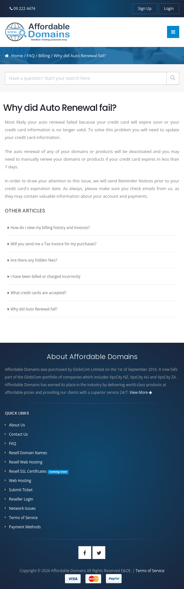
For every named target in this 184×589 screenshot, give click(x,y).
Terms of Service (23, 517)
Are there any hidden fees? (34, 260)
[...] (86, 78)
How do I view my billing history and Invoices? (50, 227)
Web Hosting (20, 480)
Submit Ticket (21, 489)
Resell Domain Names (28, 452)
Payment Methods (25, 526)
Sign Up (145, 8)
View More (141, 392)
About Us (17, 424)
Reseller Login (21, 498)
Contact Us (18, 434)
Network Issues (22, 508)
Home (17, 55)
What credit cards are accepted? (38, 292)
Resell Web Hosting (25, 461)
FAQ (31, 55)
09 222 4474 (22, 8)
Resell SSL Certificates (38, 471)
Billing (44, 55)
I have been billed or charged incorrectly (45, 276)
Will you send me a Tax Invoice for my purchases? (53, 243)
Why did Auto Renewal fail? (34, 308)
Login (169, 8)
